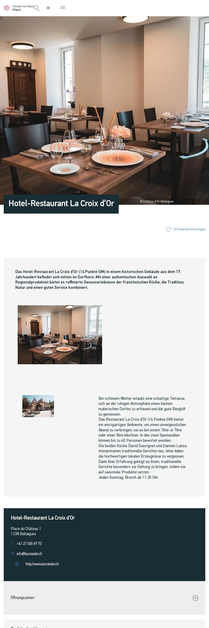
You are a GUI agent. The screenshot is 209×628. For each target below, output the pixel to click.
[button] (37, 8)
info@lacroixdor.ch (29, 554)
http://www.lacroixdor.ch (42, 564)
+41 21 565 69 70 (29, 544)
